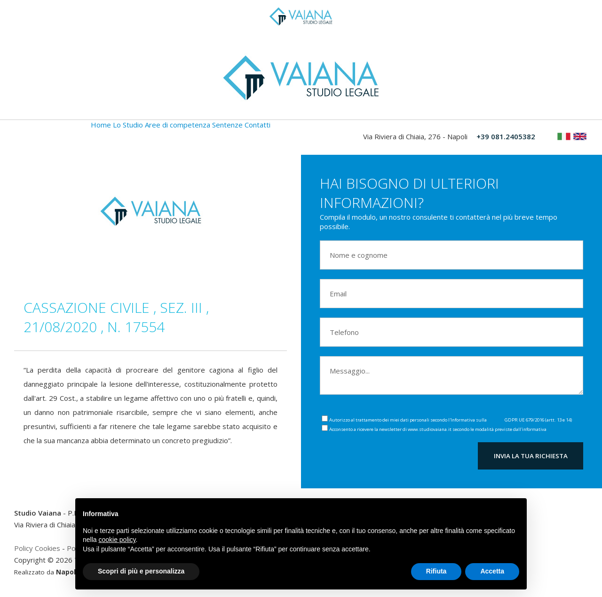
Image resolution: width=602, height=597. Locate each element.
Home (101, 124)
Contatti (257, 124)
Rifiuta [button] (436, 571)
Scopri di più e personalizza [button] (141, 571)
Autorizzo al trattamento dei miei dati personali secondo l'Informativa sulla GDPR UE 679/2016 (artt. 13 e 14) (450, 420)
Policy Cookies (37, 548)
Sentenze (227, 124)
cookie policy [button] (116, 539)
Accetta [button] (492, 571)
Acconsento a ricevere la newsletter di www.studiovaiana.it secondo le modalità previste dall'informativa (446, 429)
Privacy (496, 420)
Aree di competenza (177, 124)
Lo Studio (128, 124)
